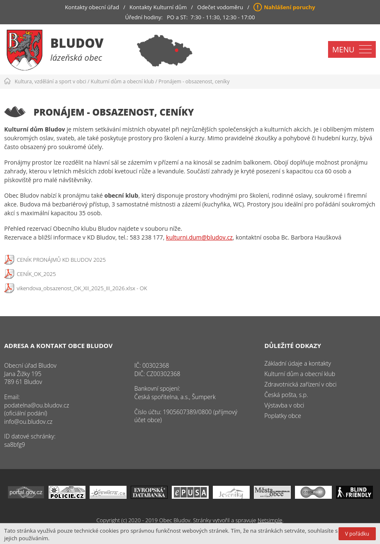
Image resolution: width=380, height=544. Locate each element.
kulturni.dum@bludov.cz (199, 237)
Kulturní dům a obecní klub (122, 81)
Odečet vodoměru (220, 7)
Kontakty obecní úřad (92, 7)
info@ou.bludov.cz (28, 421)
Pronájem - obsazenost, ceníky (194, 81)
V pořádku (357, 533)
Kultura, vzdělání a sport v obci (50, 81)
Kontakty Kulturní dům (158, 7)
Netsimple (270, 520)
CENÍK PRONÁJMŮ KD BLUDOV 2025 (61, 259)
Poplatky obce (282, 416)
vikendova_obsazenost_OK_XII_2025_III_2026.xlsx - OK (82, 288)
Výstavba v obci (284, 405)
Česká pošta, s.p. (286, 395)
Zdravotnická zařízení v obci (300, 384)
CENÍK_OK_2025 (36, 274)
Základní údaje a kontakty (297, 363)
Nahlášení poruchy (289, 7)
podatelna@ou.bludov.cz (36, 405)
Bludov (76, 43)
